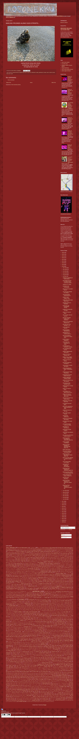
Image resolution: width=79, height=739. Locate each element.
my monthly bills (35, 625)
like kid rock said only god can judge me (58, 614)
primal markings (65, 637)
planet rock (41, 635)
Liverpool (32, 615)
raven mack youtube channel (67, 69)
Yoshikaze (49, 700)
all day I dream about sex (41, 552)
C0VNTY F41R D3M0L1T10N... (66, 298)
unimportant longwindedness (17, 689)
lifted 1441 (30, 614)
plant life (54, 635)
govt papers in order (39, 594)
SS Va (39, 662)
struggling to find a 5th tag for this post (64, 664)
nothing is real (70, 629)
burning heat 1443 (38, 564)
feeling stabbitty (64, 584)
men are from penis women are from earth (43, 620)
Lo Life (69, 615)
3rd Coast (30, 550)
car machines (59, 566)
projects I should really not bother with (38, 639)
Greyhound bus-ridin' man (21, 595)
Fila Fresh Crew (39, 586)
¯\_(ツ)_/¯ (32, 547)
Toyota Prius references (62, 685)
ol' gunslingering (61, 630)
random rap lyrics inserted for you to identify (40, 641)
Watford (23, 692)
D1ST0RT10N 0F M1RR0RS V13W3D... (68, 346)
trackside (25, 686)
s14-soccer (46, 650)
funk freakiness (9, 591)
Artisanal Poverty (50, 556)
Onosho (54, 631)
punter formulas (8, 640)
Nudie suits (10, 630)
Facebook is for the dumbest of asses (58, 583)
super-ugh (54, 666)
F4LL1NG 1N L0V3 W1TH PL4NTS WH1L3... (68, 436)
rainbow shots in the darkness (14, 641)
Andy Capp (14, 555)
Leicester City (9, 614)
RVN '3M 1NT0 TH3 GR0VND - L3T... (67, 325)
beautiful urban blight (67, 558)
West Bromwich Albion (25, 694)
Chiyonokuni (70, 568)
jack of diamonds (22, 605)
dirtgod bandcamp (65, 67)
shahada (54, 655)
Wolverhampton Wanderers (25, 697)
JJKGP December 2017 (22, 606)
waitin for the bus (55, 691)
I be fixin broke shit (45, 600)
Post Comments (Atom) (16, 84)
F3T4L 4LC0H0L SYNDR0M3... (66, 442)
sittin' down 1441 (37, 657)
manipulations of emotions (19, 619)
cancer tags (53, 566)
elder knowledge (39, 581)
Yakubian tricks (35, 700)
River (62, 646)
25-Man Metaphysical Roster (11, 550)
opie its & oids (59, 631)
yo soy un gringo (43, 700)
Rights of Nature (49, 646)
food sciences (46, 587)
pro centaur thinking (16, 639)
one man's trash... (18, 631)
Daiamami (68, 573)
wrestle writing (36, 699)
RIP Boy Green (57, 646)
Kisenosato (44, 610)
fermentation (21, 586)
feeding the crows (52, 584)
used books (58, 689)
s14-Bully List (69, 649)
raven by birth (54, 641)
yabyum (29, 700)
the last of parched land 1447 (64, 676)
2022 (63, 259)
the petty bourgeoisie (22, 679)
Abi (54, 551)
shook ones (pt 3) (38, 656)
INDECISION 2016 (68, 603)
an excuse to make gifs (34, 553)
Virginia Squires (18, 691)
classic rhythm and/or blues (51, 569)
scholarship (8, 652)
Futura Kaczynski (16, 591)
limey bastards (69, 614)
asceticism (56, 556)
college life (27, 571)
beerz (13, 560)
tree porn (71, 686)
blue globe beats (65, 561)
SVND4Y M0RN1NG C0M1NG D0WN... (67, 378)
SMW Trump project (14, 660)
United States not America (30, 689)
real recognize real (10, 644)
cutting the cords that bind (50, 573)
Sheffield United (66, 655)
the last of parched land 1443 (36, 676)
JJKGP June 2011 (35, 608)
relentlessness (15, 645)
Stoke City (15, 664)
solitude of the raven (55, 660)
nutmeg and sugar (16, 630)
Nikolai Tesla (17, 629)
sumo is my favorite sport (21, 666)
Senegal (33, 654)
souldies (49, 661)
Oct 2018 (65, 271)
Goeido (62, 592)
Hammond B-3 (69, 595)
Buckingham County (43, 563)
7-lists (72, 550)
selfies (28, 654)
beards (29, 558)
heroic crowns (36, 597)
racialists (50, 640)
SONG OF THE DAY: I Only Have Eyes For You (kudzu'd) (70, 133)
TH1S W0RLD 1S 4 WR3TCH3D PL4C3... (68, 392)
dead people (39, 575)
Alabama (23, 552)
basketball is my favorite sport (66, 557)
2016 (63, 503)
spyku (30, 662)
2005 (63, 521)
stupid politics (50, 665)
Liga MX (48, 614)
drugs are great (34, 579)
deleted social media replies (35, 576)
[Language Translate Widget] (68, 528)
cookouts (71, 571)
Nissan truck (27, 629)
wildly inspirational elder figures (26, 696)
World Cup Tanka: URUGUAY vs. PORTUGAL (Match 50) (67, 482)
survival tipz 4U (16, 667)
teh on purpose (31, 670)
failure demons (68, 583)
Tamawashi (63, 669)
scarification (31, 651)
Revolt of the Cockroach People (29, 646)
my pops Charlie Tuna (50, 625)
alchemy (28, 552)
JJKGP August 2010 (60, 605)
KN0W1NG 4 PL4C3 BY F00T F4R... (67, 401)
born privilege (48, 562)
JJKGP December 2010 (12, 606)
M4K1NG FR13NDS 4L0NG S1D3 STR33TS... (67, 318)
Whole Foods (36, 695)
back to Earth (30, 557)
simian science (70, 656)
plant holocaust (48, 635)
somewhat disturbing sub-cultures (31, 661)
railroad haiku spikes (58, 640)
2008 (63, 516)
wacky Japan (47, 691)
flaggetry (58, 586)
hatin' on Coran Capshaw (45, 596)
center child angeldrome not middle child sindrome (40, 567)
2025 (63, 254)
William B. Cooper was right (38, 696)
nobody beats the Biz (50, 629)
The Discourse (8, 672)
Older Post (54, 82)
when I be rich (51, 694)
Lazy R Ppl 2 (20, 613)
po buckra (39, 636)
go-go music (36, 592)
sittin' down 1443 (54, 657)
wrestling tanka (45, 699)
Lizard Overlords (62, 615)
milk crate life (30, 621)
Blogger (44, 704)
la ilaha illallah (65, 611)
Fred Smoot (14, 589)
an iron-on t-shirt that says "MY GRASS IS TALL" (50, 553)
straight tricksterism (26, 664)
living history (54, 615)
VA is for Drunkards (22, 690)
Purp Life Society (15, 640)
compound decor (44, 571)
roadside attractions (69, 646)
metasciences (59, 620)
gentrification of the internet (61, 591)
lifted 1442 (36, 614)
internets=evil (43, 604)
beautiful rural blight (47, 558)
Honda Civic (39, 599)
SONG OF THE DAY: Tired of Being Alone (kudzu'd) (70, 78)
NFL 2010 (7, 629)
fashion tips (28, 584)
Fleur (71, 586)
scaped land (24, 651)
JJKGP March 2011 (52, 608)
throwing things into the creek (22, 684)
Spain (7, 662)
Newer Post (8, 82)
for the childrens (30, 588)
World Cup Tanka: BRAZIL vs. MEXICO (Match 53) (68, 458)
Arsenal (17, 556)
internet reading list (36, 604)
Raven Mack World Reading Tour (65, 641)
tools (39, 685)
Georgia (70, 591)
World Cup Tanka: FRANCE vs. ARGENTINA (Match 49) (67, 487)
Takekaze (49, 669)
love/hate (48, 616)
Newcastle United (63, 627)
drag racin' (50, 578)
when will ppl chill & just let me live (14, 695)
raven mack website (65, 62)
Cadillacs (27, 566)
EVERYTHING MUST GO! (16, 583)
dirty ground (52, 577)
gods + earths (57, 592)
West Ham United (34, 694)
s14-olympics (29, 650)
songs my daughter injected (42, 661)
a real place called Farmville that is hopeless (35, 551)
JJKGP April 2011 (51, 605)
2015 (63, 504)
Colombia (32, 571)
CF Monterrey (53, 567)
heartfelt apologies (29, 597)
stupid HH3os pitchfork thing (39, 665)
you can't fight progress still (69, 700)
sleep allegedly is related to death (66, 657)
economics (71, 579)
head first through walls (64, 596)
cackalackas (22, 566)
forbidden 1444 (55, 588)
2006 (63, 520)
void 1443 (30, 691)
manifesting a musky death (67, 618)
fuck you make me (66, 589)
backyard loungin (38, 557)
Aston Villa (61, 556)
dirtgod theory (40, 577)
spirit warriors (11, 662)
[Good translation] (3, 715)
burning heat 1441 (20, 564)
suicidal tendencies (67, 665)
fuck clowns (60, 589)
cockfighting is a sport (20, 571)
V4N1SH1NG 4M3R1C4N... (66, 416)
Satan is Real (12, 651)
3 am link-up (25, 550)
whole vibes (43, 695)
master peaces (36, 619)
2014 (63, 506)
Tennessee (37, 670)
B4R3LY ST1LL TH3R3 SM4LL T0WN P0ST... (68, 358)
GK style (24, 592)
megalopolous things (15, 620)
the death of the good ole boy (56, 671)
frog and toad (40, 589)
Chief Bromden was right (33, 568)
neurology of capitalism (17, 627)
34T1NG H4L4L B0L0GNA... (66, 478)
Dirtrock (47, 577)
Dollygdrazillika (8, 578)
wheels (45, 694)
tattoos (71, 669)
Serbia (54, 654)
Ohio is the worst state (49, 630)
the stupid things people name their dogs (29, 680)
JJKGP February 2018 (42, 606)
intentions (22, 604)
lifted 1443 (43, 614)
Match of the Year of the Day (46, 619)
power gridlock (46, 637)
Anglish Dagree (19, 555)
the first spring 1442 (41, 674)
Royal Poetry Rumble (15, 649)
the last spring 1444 (28, 677)
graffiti (46, 594)
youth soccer (42, 701)
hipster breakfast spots (60, 597)
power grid (39, 637)
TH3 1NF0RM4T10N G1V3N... (67, 349)
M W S (7, 618)
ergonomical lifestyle (35, 582)
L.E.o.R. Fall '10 (49, 611)
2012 (63, 509)
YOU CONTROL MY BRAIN (11, 701)
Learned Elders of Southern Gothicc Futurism (59, 613)
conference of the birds (64, 571)
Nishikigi (22, 629)
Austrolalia (70, 556)
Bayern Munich (8, 558)
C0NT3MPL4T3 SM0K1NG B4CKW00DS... (66, 465)
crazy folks (69, 572)
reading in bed (44, 643)
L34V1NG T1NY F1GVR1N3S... (66, 287)
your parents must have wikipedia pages (32, 701)
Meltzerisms (32, 620)
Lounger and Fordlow (40, 616)
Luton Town (53, 616)
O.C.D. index (23, 630)
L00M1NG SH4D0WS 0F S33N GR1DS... (68, 278)
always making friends (63, 552)
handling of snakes (23, 596)
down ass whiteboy (32, 578)
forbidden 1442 (38, 588)
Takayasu (44, 669)
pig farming (25, 635)
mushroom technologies (28, 624)
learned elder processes (29, 613)
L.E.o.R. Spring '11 (57, 611)
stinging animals (10, 664)
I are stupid (37, 600)
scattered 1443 (54, 651)
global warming (29, 592)
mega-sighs (8, 620)
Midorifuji (19, 621)
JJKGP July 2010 (70, 606)
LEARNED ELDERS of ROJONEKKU (42, 613)
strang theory (34, 664)
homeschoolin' (32, 599)
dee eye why (27, 576)
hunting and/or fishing (21, 600)
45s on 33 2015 (44, 550)
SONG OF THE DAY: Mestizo (67, 360)
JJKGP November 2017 (37, 609)
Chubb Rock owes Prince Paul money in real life (24, 569)
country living (49, 572)
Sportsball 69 (25, 662)
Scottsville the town (28, 652)
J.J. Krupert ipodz (11, 605)
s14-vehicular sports (52, 650)
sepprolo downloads (47, 654)
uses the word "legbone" (66, 689)
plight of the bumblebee (32, 636)
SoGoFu (48, 660)
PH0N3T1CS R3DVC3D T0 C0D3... (67, 310)
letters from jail (16, 614)
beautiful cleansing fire (37, 558)
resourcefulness (40, 645)
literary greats (15, 615)
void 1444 (36, 691)
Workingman (70, 697)
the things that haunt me (43, 680)
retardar (20, 646)
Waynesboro (35, 692)
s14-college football (10, 650)
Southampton (60, 661)
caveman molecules (22, 567)
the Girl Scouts (70, 674)
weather (59, 692)
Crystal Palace (25, 573)
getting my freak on (14, 592)
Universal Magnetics (42, 689)
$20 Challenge (45, 547)
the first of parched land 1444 (29, 674)
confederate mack (54, 571)
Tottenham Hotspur (53, 685)
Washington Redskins (16, 692)
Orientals (66, 631)
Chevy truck (24, 568)
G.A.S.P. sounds (28, 591)
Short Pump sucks (45, 656)
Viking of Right (65, 690)
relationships (8, 645)
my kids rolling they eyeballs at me (17, 625)
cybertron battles (59, 573)
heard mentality (16, 597)
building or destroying (54, 563)
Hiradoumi (68, 597)
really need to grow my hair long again (21, 644)
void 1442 (25, 691)
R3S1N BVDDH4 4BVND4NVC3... (66, 330)
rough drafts (8, 649)
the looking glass (46, 677)
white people (29, 695)
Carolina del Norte (9, 567)
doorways (25, 578)
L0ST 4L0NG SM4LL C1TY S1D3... (67, 462)
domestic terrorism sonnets (17, 578)
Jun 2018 (65, 490)
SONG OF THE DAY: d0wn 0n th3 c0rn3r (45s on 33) (67, 395)
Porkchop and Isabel (20, 637)
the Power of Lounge (38, 679)
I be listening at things (55, 600)
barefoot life (47, 557)
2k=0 (20, 550)
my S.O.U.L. (59, 625)
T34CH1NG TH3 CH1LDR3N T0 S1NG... (66, 343)
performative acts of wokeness (34, 634)
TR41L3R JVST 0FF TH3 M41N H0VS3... (68, 398)
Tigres (36, 684)
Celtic (29, 567)
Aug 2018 (65, 274)
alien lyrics (34, 552)
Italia (72, 604)
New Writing (40, 627)
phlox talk (61, 634)
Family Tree (21, 584)
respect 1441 (46, 645)
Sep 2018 (65, 272)
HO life (72, 597)
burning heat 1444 (48, 564)
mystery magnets (11, 626)
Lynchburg (58, 616)
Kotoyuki (70, 610)
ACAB (58, 551)
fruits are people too (47, 589)
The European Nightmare (43, 672)
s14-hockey (23, 650)
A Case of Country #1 (11, 551)
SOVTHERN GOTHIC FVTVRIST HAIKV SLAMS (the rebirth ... (67, 281)
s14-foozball (18, 650)
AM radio (70, 552)
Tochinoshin (64, 684)
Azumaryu (11, 557)
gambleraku (41, 72)
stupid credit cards (19, 665)
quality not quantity (43, 640)
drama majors (56, 578)
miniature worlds (46, 621)
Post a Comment (11, 80)
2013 (63, 508)
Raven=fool (16, 643)
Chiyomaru (64, 568)
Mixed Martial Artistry (61, 621)
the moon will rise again (63, 677)
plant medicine (61, 635)
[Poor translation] (8, 715)
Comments (64, 537)
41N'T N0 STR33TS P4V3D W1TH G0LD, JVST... (67, 336)
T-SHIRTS (25, 669)
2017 (63, 501)
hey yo (42, 597)
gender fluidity (52, 591)
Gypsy (54, 595)
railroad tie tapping (68, 640)
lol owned (11, 616)
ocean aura (30, 630)
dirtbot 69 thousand (32, 577)
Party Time (36, 632)
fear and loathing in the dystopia (41, 584)
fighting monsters (31, 586)
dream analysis (64, 578)
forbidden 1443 (46, 588)
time (39, 684)
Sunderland (40, 666)
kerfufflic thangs (33, 610)
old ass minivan (68, 630)
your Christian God (20, 701)
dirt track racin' (24, 577)
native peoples (47, 626)
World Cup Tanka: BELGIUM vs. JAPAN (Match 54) (67, 455)
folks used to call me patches (31, 587)
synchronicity (13, 669)
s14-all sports (49, 649)
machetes (11, 618)
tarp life (68, 669)
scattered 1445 (69, 651)
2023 (63, 257)
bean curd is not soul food (20, 558)
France (61, 588)
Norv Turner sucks (58, 629)
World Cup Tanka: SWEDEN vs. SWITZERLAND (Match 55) (66, 446)
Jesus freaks (36, 605)
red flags (49, 644)
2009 (63, 515)
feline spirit (71, 584)
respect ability (15, 646)
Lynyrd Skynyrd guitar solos (66, 616)
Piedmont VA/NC (18, 635)
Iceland (17, 603)
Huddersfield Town (9, 600)
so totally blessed (35, 660)
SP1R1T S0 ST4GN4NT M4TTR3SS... (67, 419)
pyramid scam (34, 640)
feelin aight (58, 584)
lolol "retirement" (18, 616)
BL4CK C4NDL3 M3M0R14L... (66, 340)
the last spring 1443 (18, 677)
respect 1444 (68, 645)
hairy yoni (59, 595)
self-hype (15, 654)
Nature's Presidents (65, 626)
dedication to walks (35, 72)
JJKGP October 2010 (47, 609)
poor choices (8, 637)
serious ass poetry (67, 654)
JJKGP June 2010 (26, 608)
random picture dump (25, 641)
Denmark (48, 576)
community (37, 571)
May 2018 (65, 492)
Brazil (23, 563)
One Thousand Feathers (28, 631)
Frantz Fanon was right (68, 588)
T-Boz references (19, 669)
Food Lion (39, 587)
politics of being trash (58, 636)
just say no (20, 610)
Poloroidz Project (68, 636)
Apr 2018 (65, 494)
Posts (63, 535)
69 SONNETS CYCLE (60, 550)
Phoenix (66, 634)
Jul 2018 (65, 276)
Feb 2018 (65, 497)
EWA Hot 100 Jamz (25, 583)
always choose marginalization (53, 552)
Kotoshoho (66, 610)
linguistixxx (7, 615)
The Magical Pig (53, 677)
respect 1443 (61, 645)
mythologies (26, 626)
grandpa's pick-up (61, 594)
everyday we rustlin (53, 582)
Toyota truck (70, 685)
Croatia (20, 573)
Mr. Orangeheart (19, 624)
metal (54, 620)
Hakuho (64, 595)
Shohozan (32, 656)
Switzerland (8, 669)
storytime (20, 664)
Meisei (27, 620)
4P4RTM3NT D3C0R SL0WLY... (67, 430)
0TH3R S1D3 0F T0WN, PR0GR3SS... (67, 372)
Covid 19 (56, 572)
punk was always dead (68, 639)
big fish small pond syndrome (15, 561)
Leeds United (71, 613)
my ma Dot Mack (27, 625)
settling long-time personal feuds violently (18, 655)
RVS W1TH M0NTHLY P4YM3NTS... (67, 363)
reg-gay (70, 644)
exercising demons (34, 583)
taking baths (54, 669)
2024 (63, 256)
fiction (26, 586)
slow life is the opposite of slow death (21, 659)
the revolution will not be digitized (63, 679)
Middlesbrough (14, 621)
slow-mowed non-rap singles (36, 659)
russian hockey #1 (29, 649)
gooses (23, 594)
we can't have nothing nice (46, 692)
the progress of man (50, 679)
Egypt (33, 581)
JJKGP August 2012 (69, 605)
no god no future (41, 629)
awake (7, 557)
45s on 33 (35, 550)
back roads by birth (21, 557)
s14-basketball (55, 649)
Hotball (70, 599)
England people (20, 582)
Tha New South (62, 670)
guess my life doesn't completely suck (35, 595)
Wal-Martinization (68, 691)
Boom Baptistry (41, 562)
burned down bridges (10, 564)
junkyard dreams (67, 609)
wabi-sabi (42, 691)
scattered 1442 (46, 651)
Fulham (72, 589)
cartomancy (15, 567)
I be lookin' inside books (65, 600)
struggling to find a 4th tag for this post (45, 664)
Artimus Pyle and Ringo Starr (40, 556)
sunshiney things (47, 666)
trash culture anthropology (53, 686)
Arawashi (70, 555)
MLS (68, 621)
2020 (63, 262)
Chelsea (18, 568)
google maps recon (16, 594)
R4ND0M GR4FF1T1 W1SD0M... (67, 303)
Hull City (14, 600)
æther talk (68, 551)
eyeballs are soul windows (44, 583)
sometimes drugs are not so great (16, 661)
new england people (26, 627)
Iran (65, 604)
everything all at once (63, 582)
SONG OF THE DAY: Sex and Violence (68, 381)
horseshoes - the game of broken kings (49, 599)
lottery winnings (32, 616)
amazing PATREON (59, 16)
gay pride (46, 591)
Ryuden (35, 649)
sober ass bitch (42, 660)
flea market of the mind (65, 586)
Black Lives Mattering (32, 561)
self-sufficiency (22, 654)
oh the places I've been (38, 630)
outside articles (13, 632)
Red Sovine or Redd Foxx (57, 644)
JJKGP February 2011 (32, 606)
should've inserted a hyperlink (55, 656)
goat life (41, 592)
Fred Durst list (8, 589)
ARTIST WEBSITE (9, 17)
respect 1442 (54, 645)
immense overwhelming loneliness (49, 603)
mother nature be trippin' (59, 623)
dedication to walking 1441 (49, 575)
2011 (63, 511)
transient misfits (39, 686)
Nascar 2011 (32, 626)
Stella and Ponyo (70, 662)
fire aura (53, 586)
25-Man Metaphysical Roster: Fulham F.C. (67, 475)
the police (29, 679)
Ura (49, 689)
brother (37, 563)
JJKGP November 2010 (27, 609)
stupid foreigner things (28, 665)
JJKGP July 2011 (11, 608)
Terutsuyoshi (56, 670)
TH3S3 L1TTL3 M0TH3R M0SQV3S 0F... (68, 322)
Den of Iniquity (43, 576)
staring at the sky (46, 662)
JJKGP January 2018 (61, 606)
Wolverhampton (16, 697)
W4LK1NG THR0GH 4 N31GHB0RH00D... (67, 452)
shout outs (64, 656)
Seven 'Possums (29, 655)
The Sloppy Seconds (17, 680)
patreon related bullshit (44, 632)
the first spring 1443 (51, 674)
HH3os (46, 597)
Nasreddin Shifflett (40, 626)
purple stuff (22, 640)
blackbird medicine (47, 561)
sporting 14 (18, 662)
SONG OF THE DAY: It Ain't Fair (67, 411)
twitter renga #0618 (66, 449)
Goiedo (66, 592)
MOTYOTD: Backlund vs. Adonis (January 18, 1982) (68, 407)
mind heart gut (38, 621)
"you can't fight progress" (23, 547)
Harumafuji (30, 596)
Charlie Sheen (13, 568)
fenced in (9, 586)
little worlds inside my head (24, 615)
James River (29, 605)
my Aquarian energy (49, 624)
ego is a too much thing (26, 581)
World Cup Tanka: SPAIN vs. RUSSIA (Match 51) (68, 473)
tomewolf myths (27, 685)
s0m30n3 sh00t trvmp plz (42, 649)
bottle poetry (10, 563)
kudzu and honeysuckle (31, 611)
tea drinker (17, 670)
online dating (49, 631)
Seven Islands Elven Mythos (39, 655)
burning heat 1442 (29, 564)
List (11, 615)
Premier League (57, 637)
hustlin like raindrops (30, 600)
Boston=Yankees (61, 562)
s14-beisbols (63, 649)
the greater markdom (23, 675)
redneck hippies (65, 644)
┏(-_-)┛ (39, 547)
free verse (25, 589)
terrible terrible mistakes (44, 670)
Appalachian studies (63, 555)
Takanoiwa (35, 669)
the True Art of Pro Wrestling (54, 680)
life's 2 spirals (23, 614)
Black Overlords (39, 561)
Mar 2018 (65, 495)
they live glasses (33, 681)
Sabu (58, 650)
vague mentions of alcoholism (33, 690)
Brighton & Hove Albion (30, 563)
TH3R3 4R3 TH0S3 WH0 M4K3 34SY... (68, 301)
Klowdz (57, 610)
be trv (13, 558)
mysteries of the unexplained (68, 625)
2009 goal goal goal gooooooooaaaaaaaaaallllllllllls (43, 548)
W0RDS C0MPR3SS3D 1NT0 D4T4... (67, 352)
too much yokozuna (34, 685)
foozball (22, 588)
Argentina (7, 556)
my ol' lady (42, 625)
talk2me (59, 669)
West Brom (19, 694)
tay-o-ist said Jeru (10, 670)
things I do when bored (52, 681)
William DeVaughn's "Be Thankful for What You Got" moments (57, 696)
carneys (70, 566)
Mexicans (8, 621)
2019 (63, 264)
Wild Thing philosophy (16, 696)
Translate (68, 529)
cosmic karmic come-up (20, 572)
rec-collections (41, 644)
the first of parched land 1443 (16, 674)
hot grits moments (65, 599)
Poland (51, 636)
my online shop (65, 63)
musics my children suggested (39, 624)
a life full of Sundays (20, 551)
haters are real (36, 596)
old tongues (11, 631)
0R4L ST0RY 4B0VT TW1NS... (67, 413)
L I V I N (42, 611)
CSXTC (30, 573)
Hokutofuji (9, 599)
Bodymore (34, 562)
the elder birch (24, 672)
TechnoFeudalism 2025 (23, 670)
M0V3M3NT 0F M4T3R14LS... (66, 427)
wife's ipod (66, 695)
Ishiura (69, 604)
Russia (23, 649)
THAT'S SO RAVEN (16, 671)
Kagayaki (24, 610)
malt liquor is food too (42, 618)
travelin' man (63, 686)
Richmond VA (40, 646)
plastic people (23, 636)
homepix (44, 72)
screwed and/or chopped (44, 652)
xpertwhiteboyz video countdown (17, 700)
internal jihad (27, 604)
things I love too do (61, 681)
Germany (7, 592)
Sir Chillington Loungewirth (27, 657)
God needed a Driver (49, 592)
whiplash (23, 695)
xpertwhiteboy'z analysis (60, 699)
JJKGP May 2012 (17, 609)
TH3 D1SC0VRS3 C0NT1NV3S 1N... (67, 295)
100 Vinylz (59, 547)
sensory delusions (39, 654)
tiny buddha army (52, 684)
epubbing (29, 582)
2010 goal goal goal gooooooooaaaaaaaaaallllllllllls (63, 548)
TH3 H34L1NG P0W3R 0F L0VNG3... (67, 292)
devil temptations (65, 576)
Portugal (33, 637)
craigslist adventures (63, 572)
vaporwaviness (42, 690)
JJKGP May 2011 (9, 609)
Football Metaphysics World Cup (12, 588)
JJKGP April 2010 (43, 605)
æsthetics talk (62, 551)
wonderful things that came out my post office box (40, 697)
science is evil (15, 652)
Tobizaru (59, 684)
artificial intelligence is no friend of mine (26, 556)
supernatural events (63, 666)
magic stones (25, 618)
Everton (47, 582)
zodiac (52, 701)
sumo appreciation (9, 666)
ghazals (20, 592)
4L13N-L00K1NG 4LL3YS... (66, 328)
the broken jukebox (25, 671)
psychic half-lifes (59, 639)
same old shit (63, 650)
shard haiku (59, 655)
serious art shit (59, 654)
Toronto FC (47, 685)
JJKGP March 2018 (61, 608)
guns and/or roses (48, 595)
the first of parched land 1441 (56, 672)
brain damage (17, 563)
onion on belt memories (39, 631)
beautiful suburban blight (57, 558)
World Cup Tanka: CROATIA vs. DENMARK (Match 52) (68, 469)
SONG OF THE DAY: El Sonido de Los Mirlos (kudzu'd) (70, 120)
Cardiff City (65, 566)
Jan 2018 (65, 499)
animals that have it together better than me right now (21, 72)
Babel (15, 557)
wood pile (52, 697)
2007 (63, 518)
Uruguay (52, 689)
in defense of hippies (60, 603)
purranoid (28, 640)
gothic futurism (29, 594)
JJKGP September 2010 (58, 609)
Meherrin (22, 620)
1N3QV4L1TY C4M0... (67, 284)
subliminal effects (59, 665)
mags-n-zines (33, 618)
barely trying (53, 557)
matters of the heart (67, 619)
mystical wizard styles (18, 626)
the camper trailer (34, 671)
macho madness (18, 618)
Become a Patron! (64, 22)
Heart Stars (23, 597)
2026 (63, 252)
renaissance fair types (23, 645)
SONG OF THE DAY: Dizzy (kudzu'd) (70, 146)
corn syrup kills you (11, 572)
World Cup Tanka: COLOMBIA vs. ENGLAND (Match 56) (68, 439)
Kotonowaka (61, 610)
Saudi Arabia (18, 651)
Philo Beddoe (56, 634)
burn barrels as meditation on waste (66, 563)
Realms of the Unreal (33, 644)
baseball (58, 557)
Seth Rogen (8, 655)
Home (31, 82)
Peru (52, 634)
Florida (14, 587)
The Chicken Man (44, 671)
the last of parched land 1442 (22, 676)
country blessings (41, 572)
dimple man (19, 577)
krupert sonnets (9, 611)
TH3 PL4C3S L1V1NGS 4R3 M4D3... (67, 366)
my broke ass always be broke (60, 624)
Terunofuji (50, 670)
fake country (14, 584)
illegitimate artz (27, 603)
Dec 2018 (65, 267)
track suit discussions (18, 686)
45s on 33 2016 (52, 550)
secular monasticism (66, 652)
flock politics (8, 587)
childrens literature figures (44, 568)
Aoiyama (49, 555)
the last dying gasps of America (59, 675)
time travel (44, 684)
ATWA (65, 556)
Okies (55, 630)
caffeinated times (33, 566)
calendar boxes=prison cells (43, 566)
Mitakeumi (53, 621)
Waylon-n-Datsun (29, 692)
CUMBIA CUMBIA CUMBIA (39, 573)
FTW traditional (54, 589)
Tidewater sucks (31, 684)
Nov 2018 (65, 269)
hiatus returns (52, 597)
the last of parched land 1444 (50, 676)
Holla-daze (14, 599)
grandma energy (54, 594)
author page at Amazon (66, 70)
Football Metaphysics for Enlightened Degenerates (61, 587)
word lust (57, 697)
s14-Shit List (40, 650)
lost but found (24, 616)
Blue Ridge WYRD (21, 562)
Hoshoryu (59, 599)
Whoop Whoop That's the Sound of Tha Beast (55, 695)
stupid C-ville (11, 665)
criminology (14, 573)
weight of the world (13, 694)
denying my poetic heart (56, 576)
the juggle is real (48, 675)
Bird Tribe (24, 561)
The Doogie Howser (16, 672)
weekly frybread (66, 692)
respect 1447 (8, 646)
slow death (10, 659)
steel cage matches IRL (61, 662)
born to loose (54, 562)
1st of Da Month (30, 548)
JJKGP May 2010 (68, 608)
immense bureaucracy (37, 603)
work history (63, 697)
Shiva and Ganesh (26, 656)
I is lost (25, 601)
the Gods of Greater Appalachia (12, 675)
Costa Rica (28, 572)
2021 (63, 261)
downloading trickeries (42, 578)
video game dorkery (57, 690)
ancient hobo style (65, 553)
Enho (25, 582)
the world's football (65, 680)
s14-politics (34, 650)
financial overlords (46, 586)
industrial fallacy (9, 604)
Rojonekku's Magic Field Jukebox (54, 647)
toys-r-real (10, 686)
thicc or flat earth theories (41, 681)
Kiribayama (38, 610)
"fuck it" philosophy (10, 547)
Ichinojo (21, 603)
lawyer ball (14, 613)
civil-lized (36, 569)
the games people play (61, 674)
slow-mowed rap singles (48, 659)
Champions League (59, 567)
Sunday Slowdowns (33, 666)
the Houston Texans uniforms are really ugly (36, 675)
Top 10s (43, 685)
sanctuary (67, 650)
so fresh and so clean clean (24, 660)
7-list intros (67, 550)
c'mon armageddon (13, 566)
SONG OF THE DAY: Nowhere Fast (67, 355)
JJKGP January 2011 (52, 606)
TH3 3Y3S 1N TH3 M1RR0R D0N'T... (67, 384)
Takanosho (39, 669)
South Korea (54, 661)
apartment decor (55, 555)
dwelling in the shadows (47, 579)
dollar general (65, 577)
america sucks (20, 553)
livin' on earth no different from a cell (43, 615)
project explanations (25, 639)
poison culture (45, 636)
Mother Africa (49, 623)
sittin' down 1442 (46, 657)
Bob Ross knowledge (28, 562)
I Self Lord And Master (44, 601)
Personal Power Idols (45, 634)
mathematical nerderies (57, 619)
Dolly (71, 577)
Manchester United (58, 618)
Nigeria (12, 629)
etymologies (43, 582)
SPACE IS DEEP (68, 661)
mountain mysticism (10, 624)
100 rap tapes (52, 547)
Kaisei (28, 610)
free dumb (20, 589)
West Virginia (40, 694)
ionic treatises (60, 604)
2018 (63, 266)
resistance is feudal (31, 645)
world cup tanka (11, 699)
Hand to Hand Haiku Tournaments (12, 596)
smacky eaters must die (58, 659)
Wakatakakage (61, 691)
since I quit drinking (11, 657)
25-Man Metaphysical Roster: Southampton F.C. (67, 369)
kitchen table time (50, 610)
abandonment (48, 551)
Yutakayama (48, 701)
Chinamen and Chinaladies (56, 568)
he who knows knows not (54, 596)
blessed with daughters (57, 561)
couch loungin (34, 572)
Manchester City (50, 618)
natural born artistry (56, 626)
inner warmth (17, 604)
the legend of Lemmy (38, 677)
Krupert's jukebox (18, 611)
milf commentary (24, 621)
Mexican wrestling (68, 620)
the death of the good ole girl (67, 671)
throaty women (12, 684)
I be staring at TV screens (16, 601)
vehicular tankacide (49, 690)
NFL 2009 (69, 627)
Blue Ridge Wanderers (12, 562)
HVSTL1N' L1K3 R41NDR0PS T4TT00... (66, 306)
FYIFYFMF (22, 591)
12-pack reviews (66, 547)
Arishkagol (13, 556)
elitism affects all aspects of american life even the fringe (55, 581)
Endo (15, 582)
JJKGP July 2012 (18, 608)
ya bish (26, 700)
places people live (32, 635)
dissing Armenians (59, 577)
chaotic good (67, 567)
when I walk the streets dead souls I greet (65, 694)
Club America (13, 571)
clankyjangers (42, 569)
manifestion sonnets (9, 619)
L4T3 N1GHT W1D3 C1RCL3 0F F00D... (67, 425)
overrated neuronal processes (22, 632)
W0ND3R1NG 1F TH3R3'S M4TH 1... (67, 333)
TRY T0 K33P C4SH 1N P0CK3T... (67, 315)
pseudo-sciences (51, 639)
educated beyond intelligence (13, 581)
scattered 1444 (62, 651)
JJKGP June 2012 (43, 608)
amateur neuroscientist (10, 553)
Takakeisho (30, 669)
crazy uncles (8, 573)
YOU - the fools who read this (58, 700)
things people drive (46, 682)
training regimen (32, 686)
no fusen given (34, 629)
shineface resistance (17, 656)
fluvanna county (21, 587)
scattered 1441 (38, 651)
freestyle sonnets (32, 589)
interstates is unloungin (52, 604)
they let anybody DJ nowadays (22, 681)
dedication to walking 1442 (62, 575)
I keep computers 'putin (34, 601)
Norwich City (64, 629)
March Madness (28, 619)
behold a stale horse (21, 560)
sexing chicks (48, 655)
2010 (63, 513)
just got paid (14, 610)
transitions (45, 686)
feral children (15, 586)
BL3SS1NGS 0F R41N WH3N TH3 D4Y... (67, 375)
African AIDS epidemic (16, 552)
